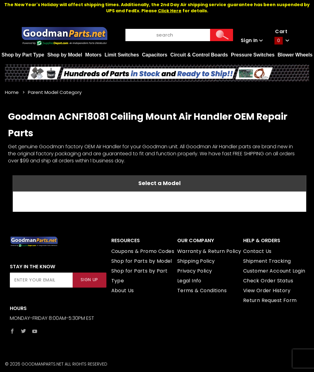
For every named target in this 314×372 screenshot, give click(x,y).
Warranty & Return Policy (209, 251)
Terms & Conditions (202, 290)
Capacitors (154, 54)
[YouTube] (34, 331)
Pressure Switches (252, 54)
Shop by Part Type (23, 54)
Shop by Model (64, 54)
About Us (122, 290)
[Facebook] (12, 331)
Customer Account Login (274, 270)
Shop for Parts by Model (141, 261)
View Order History (266, 290)
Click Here (170, 11)
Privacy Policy (194, 270)
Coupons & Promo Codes (142, 251)
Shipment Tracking (267, 261)
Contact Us (257, 251)
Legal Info (189, 280)
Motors (93, 54)
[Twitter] (23, 331)
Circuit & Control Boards (199, 54)
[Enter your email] (41, 280)
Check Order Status (268, 280)
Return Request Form (270, 300)
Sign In (252, 40)
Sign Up (89, 280)
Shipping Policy (196, 261)
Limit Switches (122, 54)
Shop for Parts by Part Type (139, 275)
